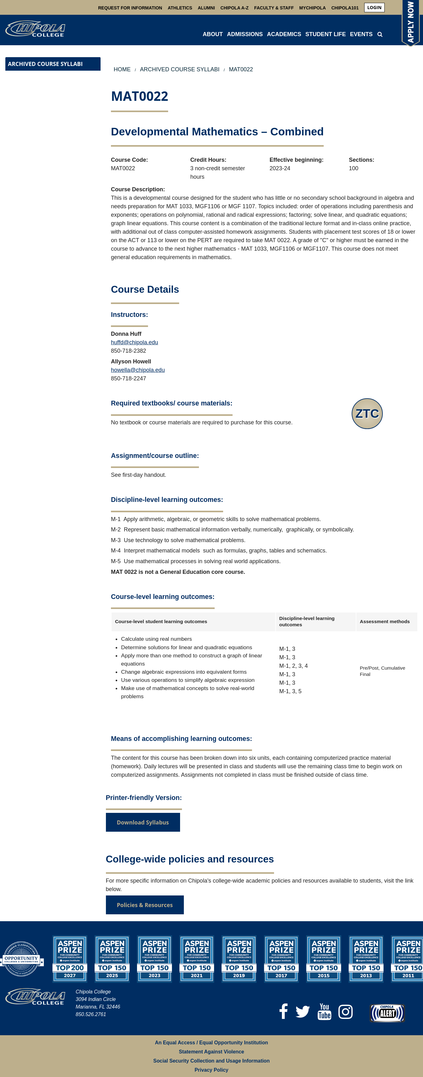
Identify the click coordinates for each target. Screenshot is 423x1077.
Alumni (206, 7)
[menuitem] (374, 7)
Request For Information (130, 7)
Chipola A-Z (235, 7)
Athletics (180, 7)
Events (361, 34)
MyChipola (312, 7)
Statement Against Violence (211, 1051)
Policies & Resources (145, 905)
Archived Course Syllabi (45, 64)
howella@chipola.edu (138, 370)
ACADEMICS (284, 34)
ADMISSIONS (245, 34)
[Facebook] (283, 1011)
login (374, 7)
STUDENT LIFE (325, 34)
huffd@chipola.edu (134, 342)
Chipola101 (345, 7)
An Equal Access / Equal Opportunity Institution (211, 1042)
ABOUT (213, 34)
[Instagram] (345, 1011)
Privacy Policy (211, 1070)
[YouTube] (324, 1011)
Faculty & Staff (274, 7)
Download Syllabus (143, 822)
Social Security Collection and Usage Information (211, 1060)
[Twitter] (302, 1011)
